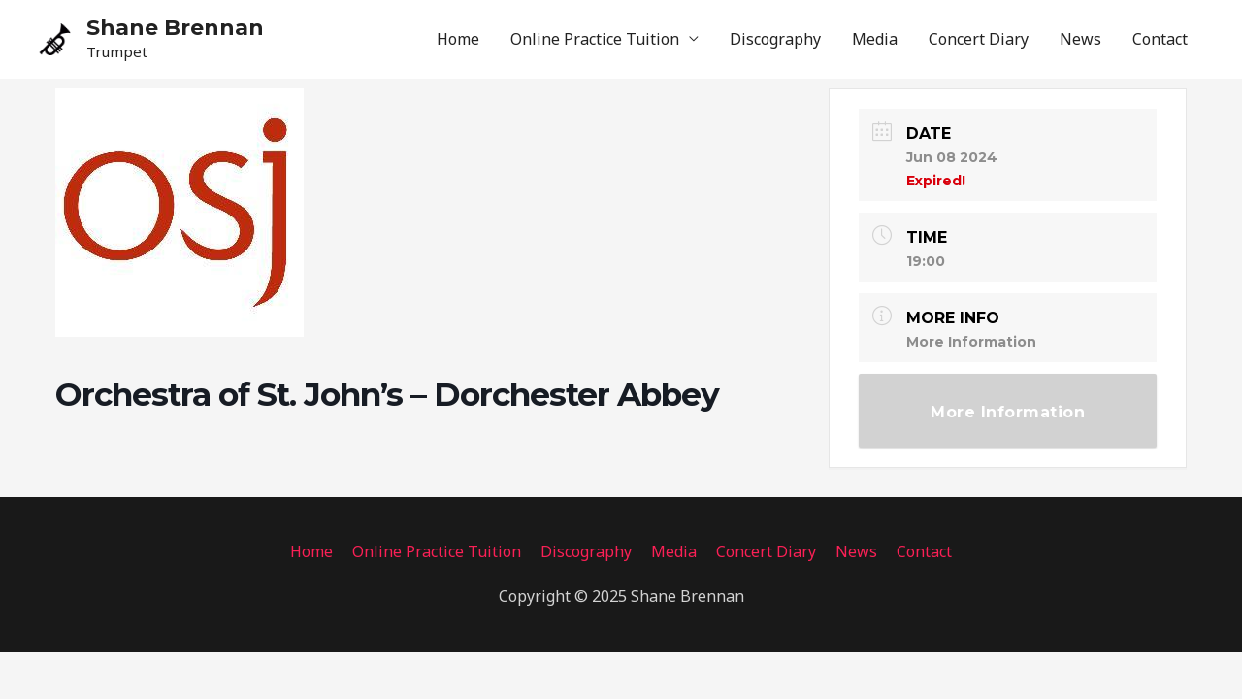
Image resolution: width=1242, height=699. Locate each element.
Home (458, 39)
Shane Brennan (175, 28)
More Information (971, 341)
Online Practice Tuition (594, 39)
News (1080, 39)
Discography (775, 39)
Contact (1160, 39)
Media (875, 39)
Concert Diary (979, 39)
